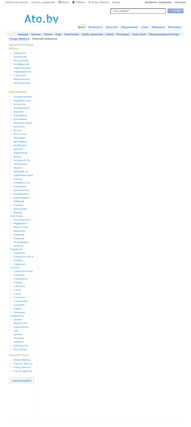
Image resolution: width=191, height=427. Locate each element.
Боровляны (20, 115)
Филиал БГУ (21, 323)
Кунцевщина (21, 193)
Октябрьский (21, 64)
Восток (18, 130)
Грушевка (19, 137)
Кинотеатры (71, 34)
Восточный (20, 134)
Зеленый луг (21, 171)
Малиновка (20, 208)
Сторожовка (21, 301)
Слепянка (19, 286)
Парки (109, 34)
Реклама (180, 2)
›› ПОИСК (175, 11)
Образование (129, 27)
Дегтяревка (20, 141)
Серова (18, 282)
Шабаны (19, 341)
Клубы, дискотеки (92, 34)
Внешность (96, 27)
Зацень (18, 167)
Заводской (20, 53)
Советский (20, 75)
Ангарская (20, 104)
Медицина (158, 27)
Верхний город (22, 122)
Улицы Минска (98, 2)
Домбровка (20, 145)
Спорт (144, 27)
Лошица (18, 205)
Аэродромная (22, 108)
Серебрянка (21, 278)
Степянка (19, 297)
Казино (48, 34)
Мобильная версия (16, 2)
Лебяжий (19, 201)
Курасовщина (22, 197)
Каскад (18, 179)
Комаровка (20, 186)
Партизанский (22, 68)
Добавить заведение (158, 2)
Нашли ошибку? (21, 380)
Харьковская (21, 327)
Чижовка (19, 338)
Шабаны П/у (21, 345)
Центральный (22, 82)
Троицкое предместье (17, 314)
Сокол (17, 290)
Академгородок (23, 96)
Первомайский (22, 71)
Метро (63, 2)
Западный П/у (22, 160)
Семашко (19, 275)
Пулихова (19, 253)
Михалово (20, 230)
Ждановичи (20, 152)
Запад (17, 156)
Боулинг (36, 34)
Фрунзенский (21, 79)
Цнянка (18, 334)
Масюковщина (22, 219)
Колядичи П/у (22, 182)
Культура (112, 27)
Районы (78, 2)
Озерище (19, 238)
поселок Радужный (16, 247)
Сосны (17, 293)
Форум (116, 2)
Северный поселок (18, 265)
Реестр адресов (23, 371)
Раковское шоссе (24, 256)
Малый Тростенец (16, 214)
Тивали (18, 308)
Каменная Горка (23, 175)
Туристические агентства (163, 34)
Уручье (18, 319)
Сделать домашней (43, 2)
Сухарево (19, 304)
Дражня (18, 149)
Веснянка (19, 126)
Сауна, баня (138, 34)
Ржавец (18, 260)
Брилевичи (20, 119)
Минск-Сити (21, 227)
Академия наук (22, 100)
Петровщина (21, 242)
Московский (21, 60)
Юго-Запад (20, 349)
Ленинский (20, 56)
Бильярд (23, 34)
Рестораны (122, 34)
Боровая (19, 111)
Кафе (58, 34)
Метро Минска (22, 359)
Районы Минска (23, 363)
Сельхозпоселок (23, 271)
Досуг (81, 27)
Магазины (174, 27)
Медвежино (21, 223)
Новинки (19, 234)
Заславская (20, 164)
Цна (16, 330)
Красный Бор (21, 190)
